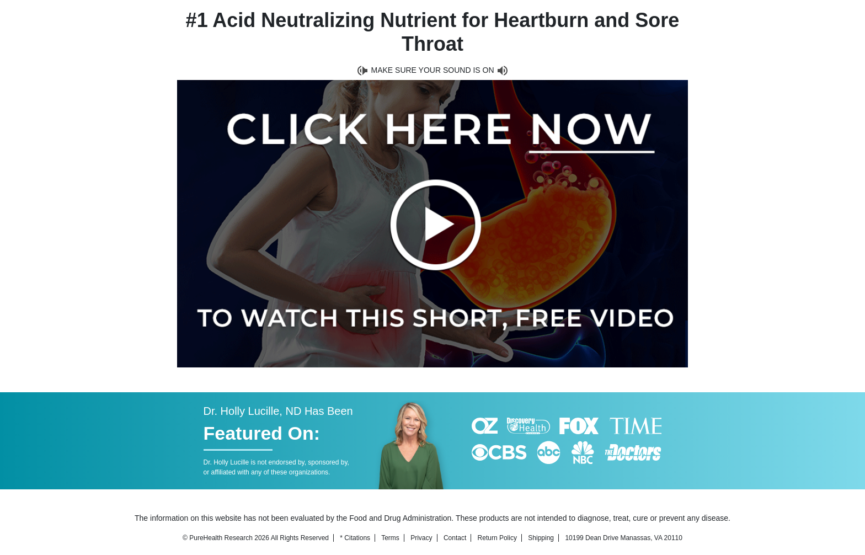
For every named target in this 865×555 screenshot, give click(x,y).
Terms (390, 538)
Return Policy (497, 538)
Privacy (421, 538)
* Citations (355, 538)
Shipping (541, 538)
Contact (455, 538)
